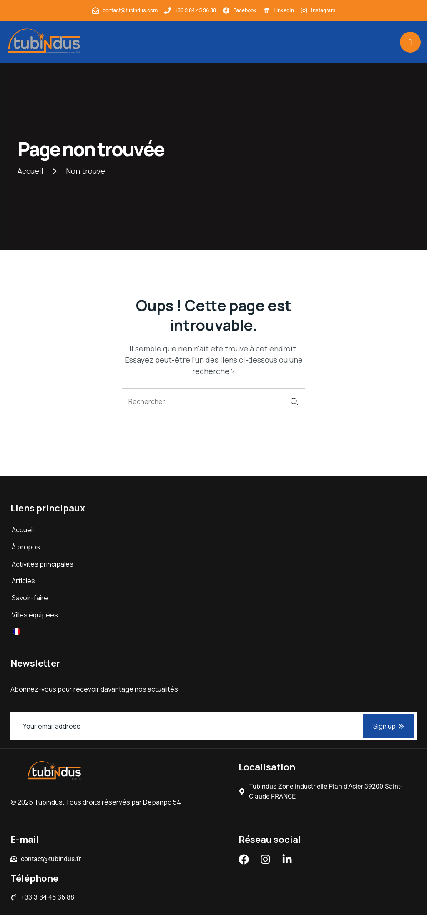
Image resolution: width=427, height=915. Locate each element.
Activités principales (42, 564)
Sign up (388, 726)
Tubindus (48, 802)
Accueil (23, 529)
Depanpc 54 (162, 802)
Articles (23, 580)
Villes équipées (35, 614)
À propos (26, 547)
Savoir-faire (30, 597)
